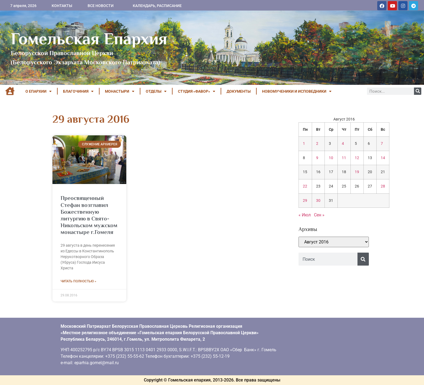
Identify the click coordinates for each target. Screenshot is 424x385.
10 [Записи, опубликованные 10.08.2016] (331, 158)
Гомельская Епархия (89, 38)
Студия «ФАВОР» (196, 91)
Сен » (319, 214)
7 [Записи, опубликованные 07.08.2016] (382, 143)
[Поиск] (417, 91)
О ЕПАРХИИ (38, 91)
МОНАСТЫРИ (119, 91)
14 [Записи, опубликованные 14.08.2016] (383, 158)
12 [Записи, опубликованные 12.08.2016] (357, 158)
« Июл (305, 214)
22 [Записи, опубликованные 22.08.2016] (305, 186)
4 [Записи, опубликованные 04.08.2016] (343, 143)
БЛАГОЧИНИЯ (78, 91)
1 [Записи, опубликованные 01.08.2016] (304, 143)
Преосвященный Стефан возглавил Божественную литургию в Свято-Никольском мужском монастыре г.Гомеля (89, 215)
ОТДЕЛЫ (156, 91)
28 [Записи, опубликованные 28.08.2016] (383, 186)
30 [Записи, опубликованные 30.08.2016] (318, 200)
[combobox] (328, 259)
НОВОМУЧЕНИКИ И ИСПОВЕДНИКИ (297, 91)
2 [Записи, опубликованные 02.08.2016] (317, 143)
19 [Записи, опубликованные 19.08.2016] (357, 172)
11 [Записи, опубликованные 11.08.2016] (344, 158)
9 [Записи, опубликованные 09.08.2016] (317, 158)
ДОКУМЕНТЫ (239, 91)
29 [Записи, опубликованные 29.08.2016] (305, 200)
